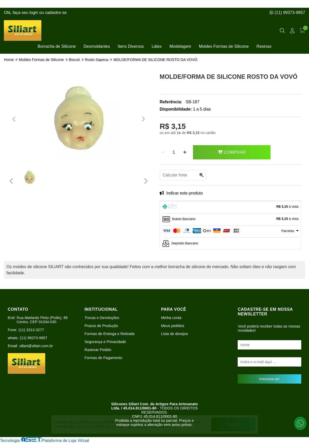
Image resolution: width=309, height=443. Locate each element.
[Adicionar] (185, 152)
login (34, 12)
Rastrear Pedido (97, 350)
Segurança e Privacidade (105, 342)
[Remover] (163, 152)
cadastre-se (56, 12)
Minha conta (171, 318)
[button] (13, 119)
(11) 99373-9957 (287, 12)
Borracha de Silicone (57, 46)
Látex (157, 46)
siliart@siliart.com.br (36, 346)
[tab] (230, 207)
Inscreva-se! (269, 379)
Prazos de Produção (101, 326)
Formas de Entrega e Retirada (109, 334)
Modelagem (180, 46)
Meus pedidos (172, 326)
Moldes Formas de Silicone (224, 46)
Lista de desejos (174, 334)
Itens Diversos (131, 46)
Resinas (264, 46)
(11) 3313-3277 (31, 330)
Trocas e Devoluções (101, 318)
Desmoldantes (96, 46)
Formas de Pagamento (103, 358)
